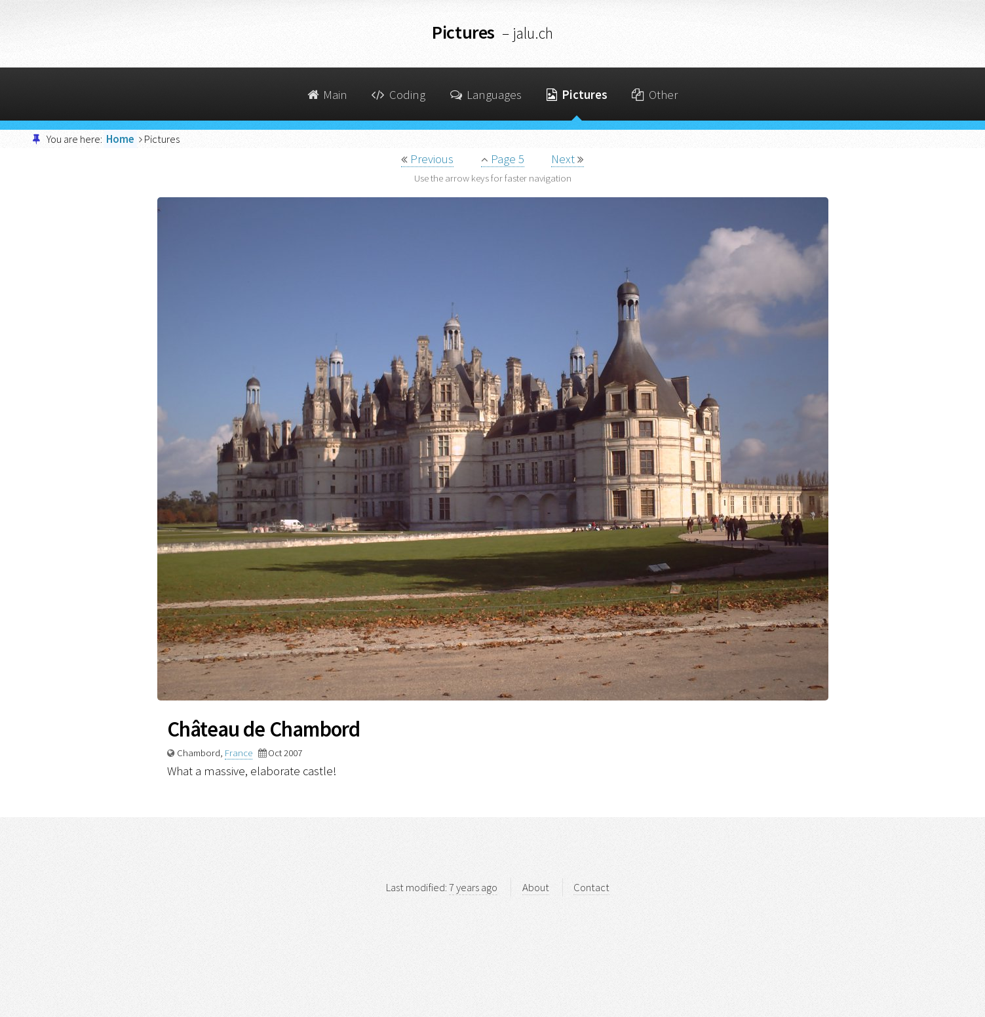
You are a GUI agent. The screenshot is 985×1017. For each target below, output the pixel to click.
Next (567, 158)
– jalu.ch (527, 33)
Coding (398, 94)
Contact (591, 887)
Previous (427, 158)
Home (120, 139)
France (238, 752)
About (535, 887)
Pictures (577, 94)
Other (655, 94)
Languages (486, 94)
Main (327, 94)
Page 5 (502, 158)
